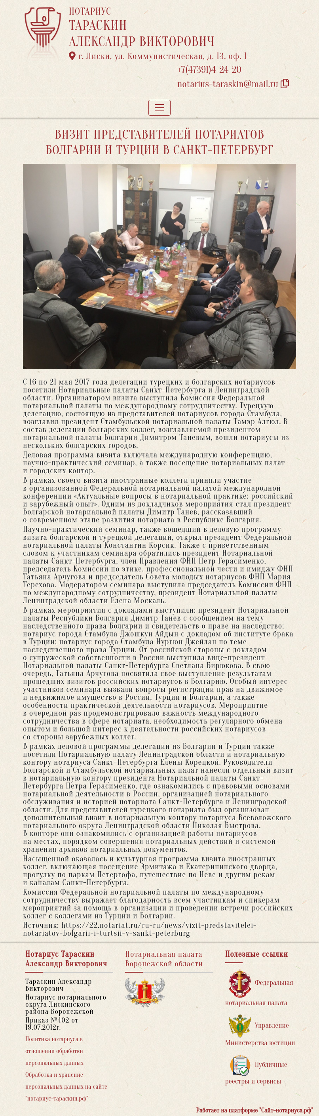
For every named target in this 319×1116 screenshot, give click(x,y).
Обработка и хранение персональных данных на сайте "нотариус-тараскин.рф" (66, 1086)
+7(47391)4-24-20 (209, 70)
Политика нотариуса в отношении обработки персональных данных (54, 1051)
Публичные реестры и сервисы (256, 1070)
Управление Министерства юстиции (260, 1030)
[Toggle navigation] (159, 108)
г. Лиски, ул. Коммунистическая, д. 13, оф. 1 (158, 56)
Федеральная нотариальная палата (259, 988)
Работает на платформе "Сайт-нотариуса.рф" (254, 1110)
